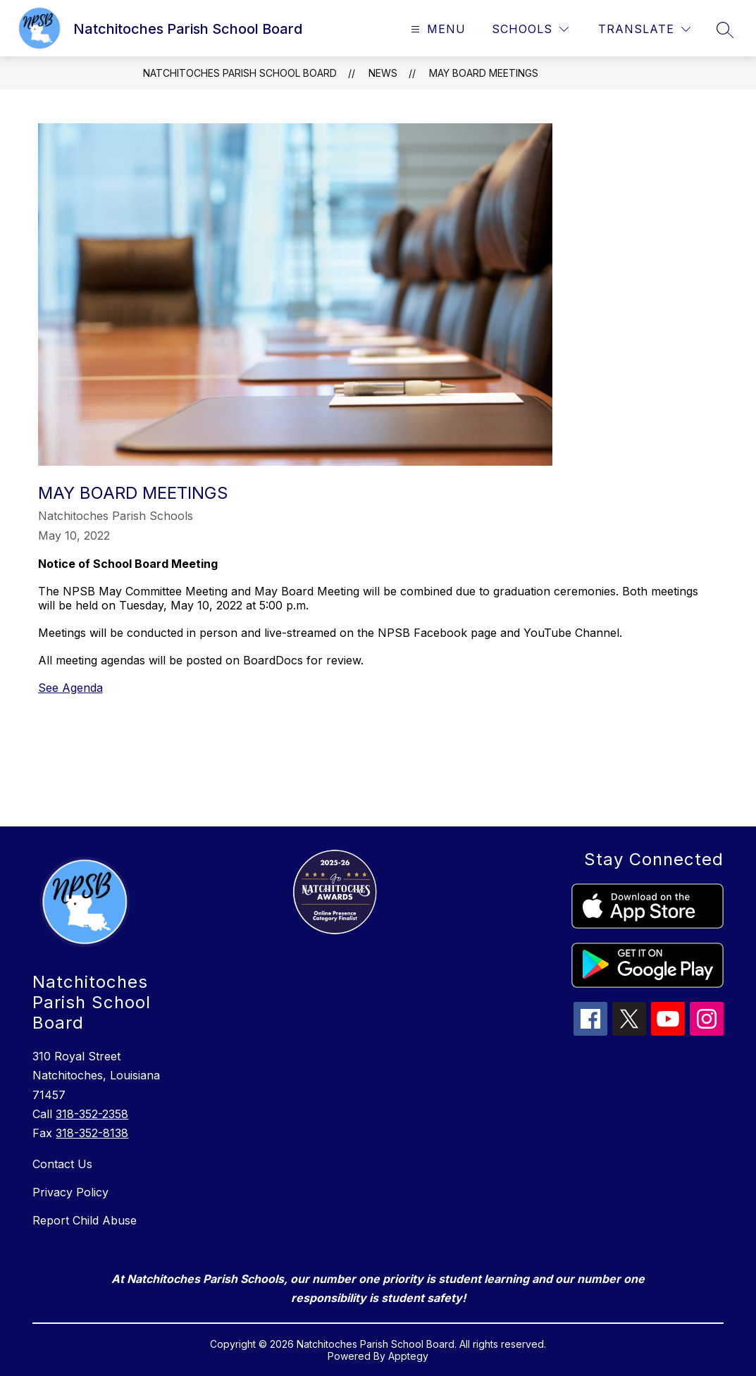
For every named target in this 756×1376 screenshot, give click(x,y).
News (382, 73)
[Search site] (725, 29)
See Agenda (70, 688)
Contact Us (62, 1164)
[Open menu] (436, 29)
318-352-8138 (92, 1133)
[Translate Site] (644, 29)
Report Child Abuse (84, 1220)
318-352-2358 (92, 1114)
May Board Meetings (483, 73)
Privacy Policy (70, 1192)
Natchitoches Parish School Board (240, 73)
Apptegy (408, 1356)
